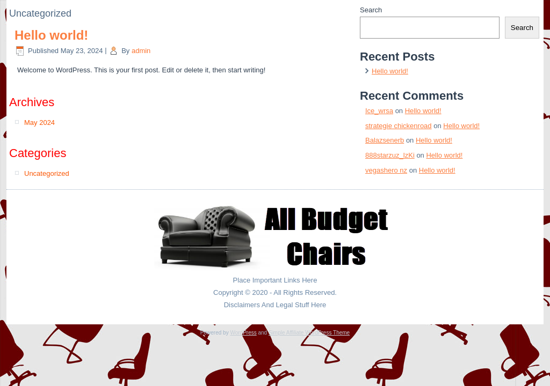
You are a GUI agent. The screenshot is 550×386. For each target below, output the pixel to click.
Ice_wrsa (379, 111)
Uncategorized (46, 173)
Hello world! (51, 35)
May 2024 (39, 122)
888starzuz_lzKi (390, 155)
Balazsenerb (384, 140)
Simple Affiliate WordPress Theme (309, 333)
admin (141, 51)
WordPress (243, 333)
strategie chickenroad (398, 126)
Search (371, 10)
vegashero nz (386, 170)
